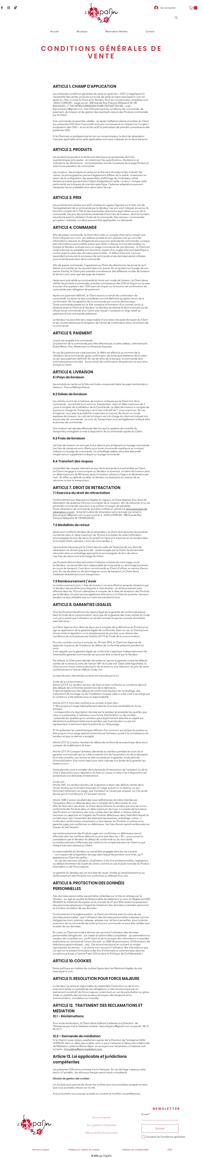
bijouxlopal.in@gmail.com (68, 108)
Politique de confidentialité (135, 1149)
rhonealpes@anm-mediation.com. (83, 1049)
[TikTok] (15, 8)
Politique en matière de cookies (84, 1149)
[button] (193, 8)
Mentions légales (40, 1149)
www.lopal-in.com (131, 96)
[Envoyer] (160, 1128)
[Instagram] (9, 8)
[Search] (176, 17)
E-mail (145, 1114)
